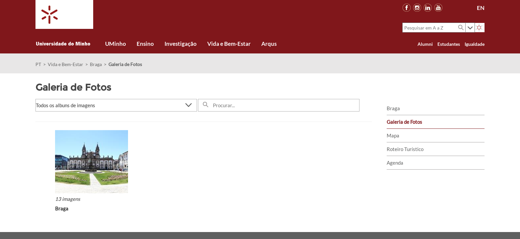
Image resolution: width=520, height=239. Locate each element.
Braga (96, 64)
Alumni (425, 44)
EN (481, 7)
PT (38, 64)
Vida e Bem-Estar (65, 64)
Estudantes (448, 44)
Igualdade (475, 44)
